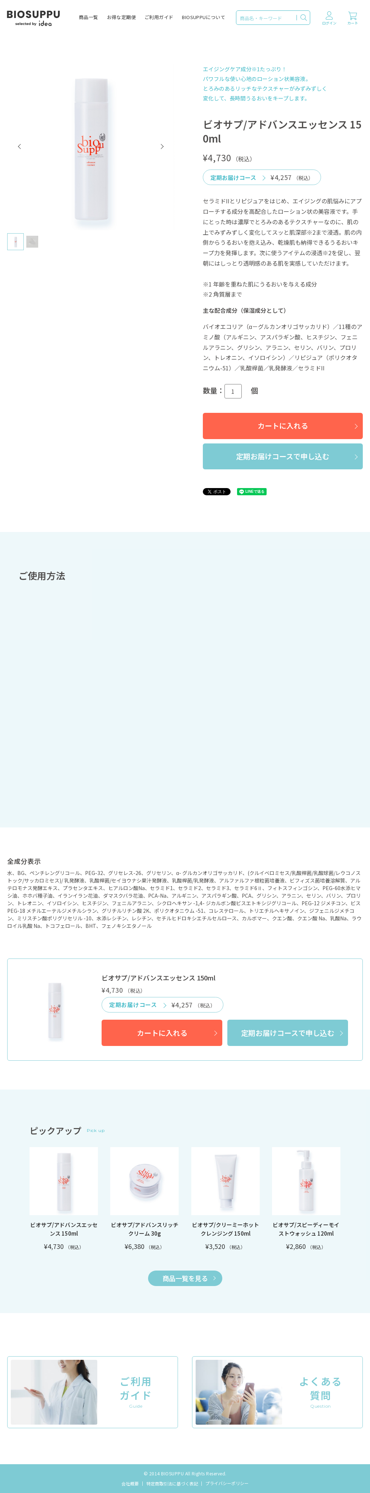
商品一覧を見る (189, 1278)
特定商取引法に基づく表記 (172, 1483)
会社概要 (130, 1483)
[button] (20, 146)
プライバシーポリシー (227, 1483)
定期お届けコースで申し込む (282, 456)
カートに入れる (283, 425)
